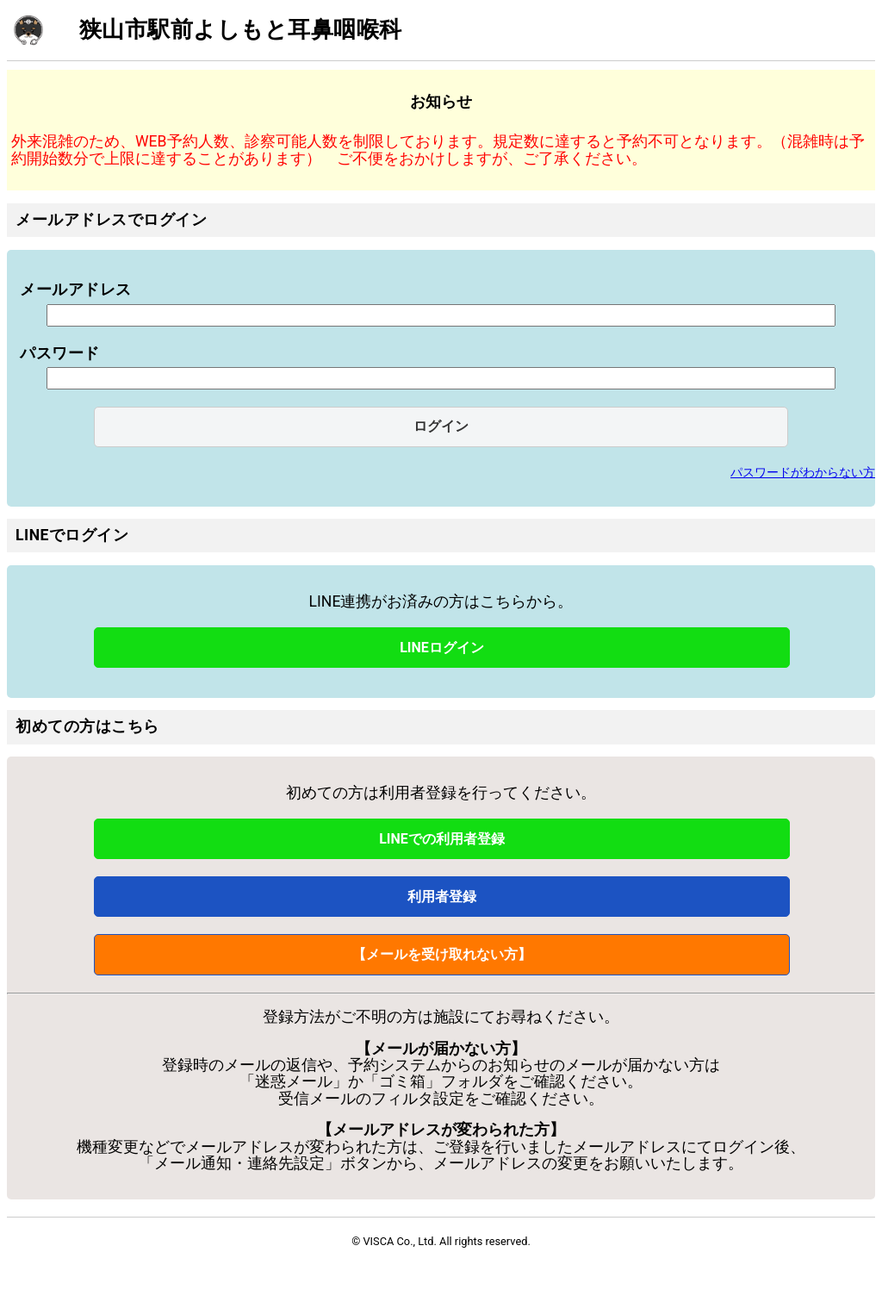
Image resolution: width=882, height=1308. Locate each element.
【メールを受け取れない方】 (441, 954)
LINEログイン (442, 647)
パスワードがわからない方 (802, 472)
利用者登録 (441, 896)
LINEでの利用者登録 (442, 839)
